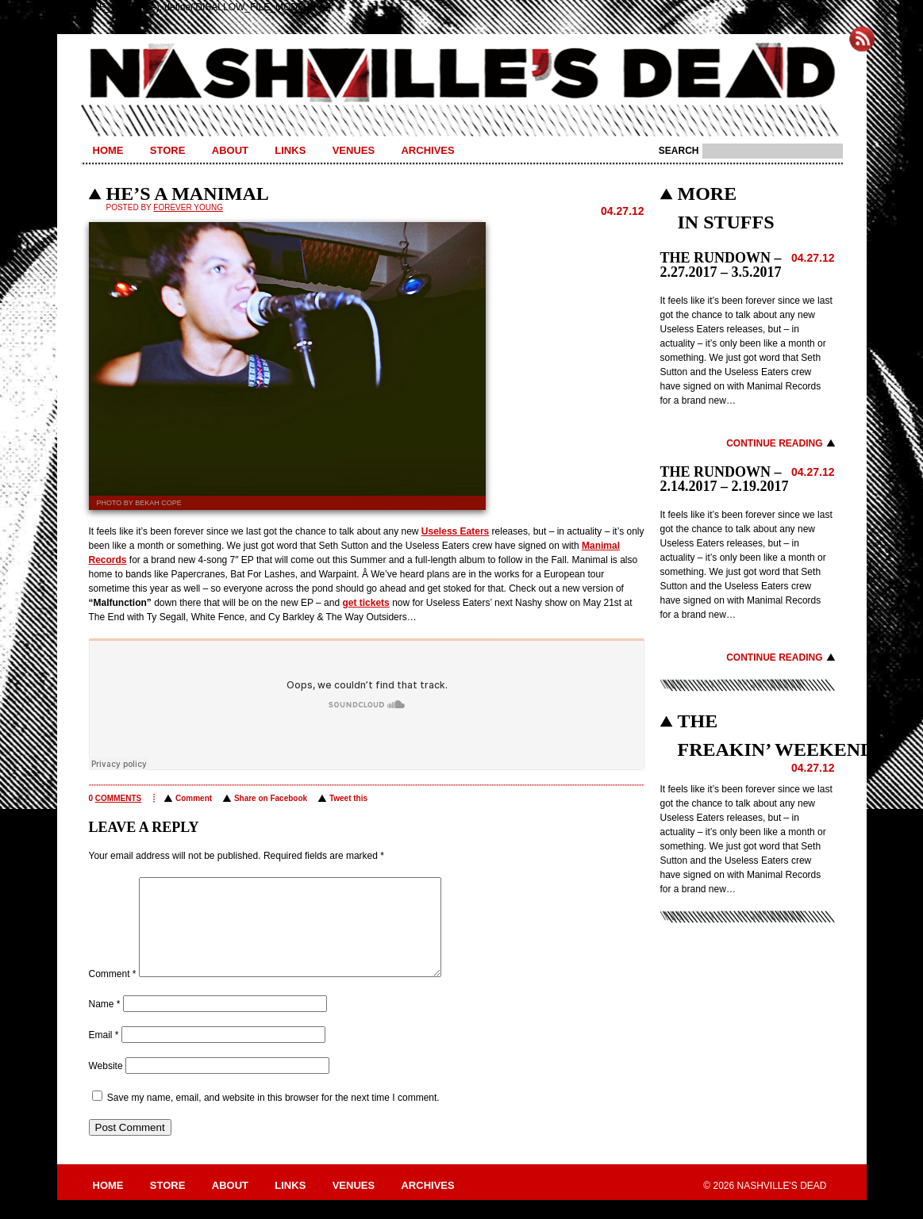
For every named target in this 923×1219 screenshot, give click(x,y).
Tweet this (348, 798)
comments (118, 798)
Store (168, 150)
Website (106, 1085)
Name (105, 1023)
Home (108, 150)
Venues (354, 150)
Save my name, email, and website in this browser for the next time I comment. (273, 1116)
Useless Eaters (455, 531)
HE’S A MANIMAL (187, 193)
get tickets (365, 602)
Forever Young (188, 207)
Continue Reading (774, 443)
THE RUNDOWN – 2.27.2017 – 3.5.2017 (721, 265)
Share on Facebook (270, 798)
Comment (193, 798)
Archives (427, 150)
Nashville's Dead (462, 73)
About (230, 150)
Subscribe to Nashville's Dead (862, 39)
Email (104, 1054)
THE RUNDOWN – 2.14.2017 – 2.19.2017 (724, 479)
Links (290, 150)
